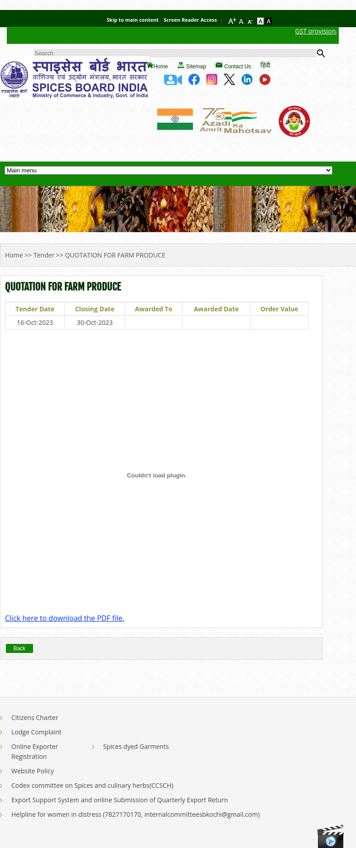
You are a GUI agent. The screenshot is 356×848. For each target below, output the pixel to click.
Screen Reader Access (190, 19)
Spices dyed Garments (136, 746)
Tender (44, 255)
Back (20, 648)
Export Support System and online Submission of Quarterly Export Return (119, 800)
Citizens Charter (34, 717)
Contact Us (237, 66)
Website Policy (32, 771)
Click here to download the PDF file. (64, 618)
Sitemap (196, 66)
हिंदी (265, 65)
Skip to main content (133, 19)
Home (161, 66)
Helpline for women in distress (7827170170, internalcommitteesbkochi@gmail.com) (135, 814)
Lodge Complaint (36, 732)
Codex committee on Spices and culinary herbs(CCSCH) (92, 785)
